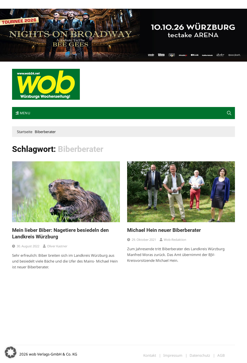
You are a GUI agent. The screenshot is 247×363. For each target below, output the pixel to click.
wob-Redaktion (175, 239)
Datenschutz (200, 355)
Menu (23, 113)
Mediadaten (20, 4)
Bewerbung (102, 4)
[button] (229, 113)
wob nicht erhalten (45, 4)
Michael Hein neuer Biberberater (164, 230)
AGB (221, 355)
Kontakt (67, 4)
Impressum (83, 4)
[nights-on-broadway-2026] (123, 34)
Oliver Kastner (57, 246)
